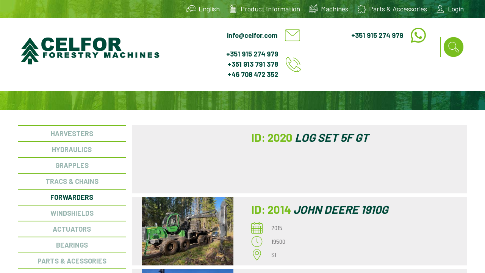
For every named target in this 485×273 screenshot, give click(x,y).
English (209, 9)
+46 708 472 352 (253, 74)
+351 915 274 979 (377, 35)
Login (456, 9)
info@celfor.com (252, 35)
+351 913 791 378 (253, 64)
